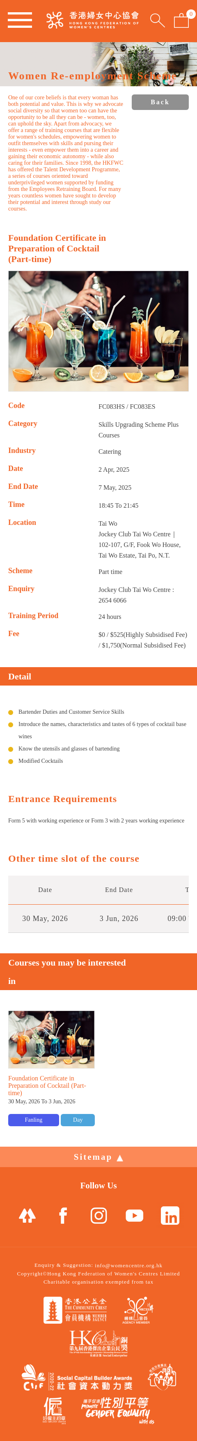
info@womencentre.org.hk (129, 1265)
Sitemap (99, 1157)
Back (160, 102)
